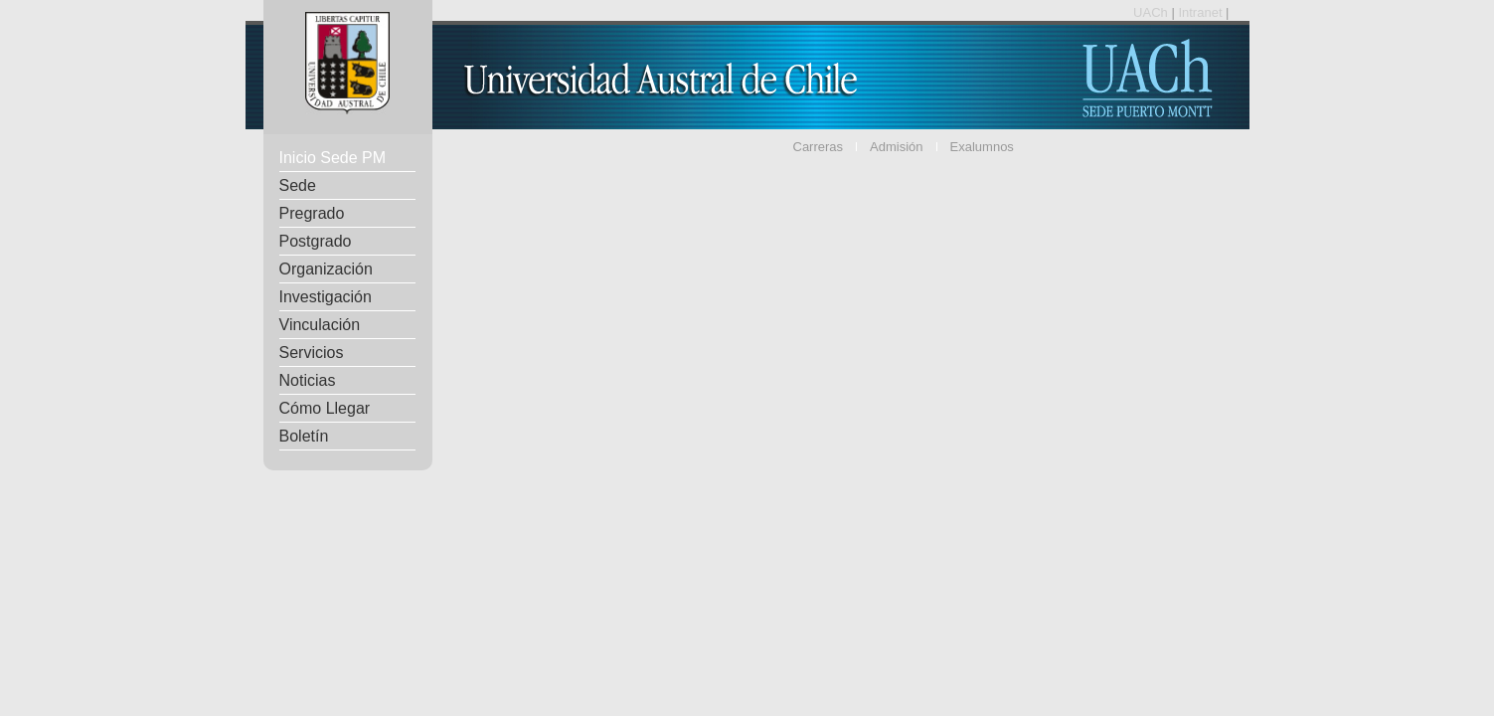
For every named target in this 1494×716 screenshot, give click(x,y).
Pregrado (312, 213)
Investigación (325, 296)
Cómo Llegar (325, 408)
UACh (1152, 12)
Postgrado (315, 241)
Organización (326, 269)
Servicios (311, 352)
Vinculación (320, 324)
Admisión (896, 146)
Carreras (818, 146)
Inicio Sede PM (333, 157)
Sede (297, 185)
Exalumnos (982, 146)
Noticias (307, 380)
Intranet (1202, 12)
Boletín (304, 436)
